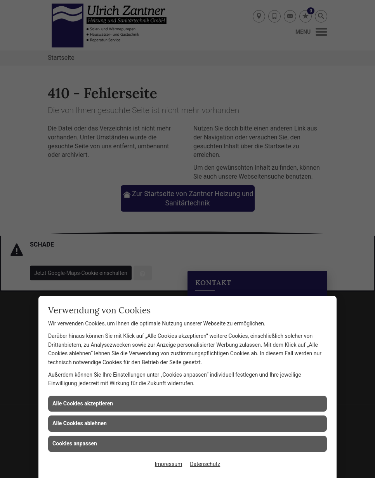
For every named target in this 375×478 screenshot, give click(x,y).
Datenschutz (205, 464)
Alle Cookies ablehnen (79, 423)
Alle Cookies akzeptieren (82, 403)
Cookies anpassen (74, 443)
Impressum (168, 464)
